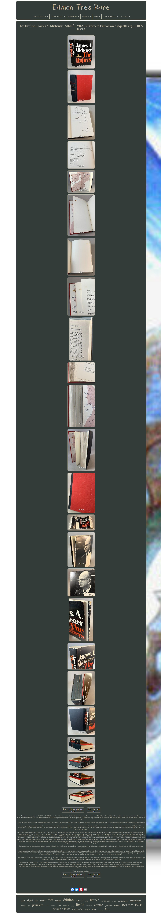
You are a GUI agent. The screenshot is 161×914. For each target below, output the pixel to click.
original (66, 906)
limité (80, 905)
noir (59, 905)
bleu (87, 901)
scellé (42, 900)
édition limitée (61, 908)
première (37, 905)
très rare (127, 905)
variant (47, 906)
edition (117, 905)
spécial (79, 900)
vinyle (72, 906)
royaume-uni (123, 901)
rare (138, 904)
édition (68, 900)
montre (53, 906)
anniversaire (135, 901)
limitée (94, 900)
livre (107, 909)
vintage (58, 901)
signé (30, 900)
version (98, 905)
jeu (29, 906)
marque (23, 906)
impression (77, 909)
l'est (23, 901)
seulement (100, 910)
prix (36, 901)
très (50, 900)
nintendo (114, 901)
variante (89, 906)
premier (87, 909)
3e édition (105, 901)
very (94, 909)
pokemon (108, 906)
